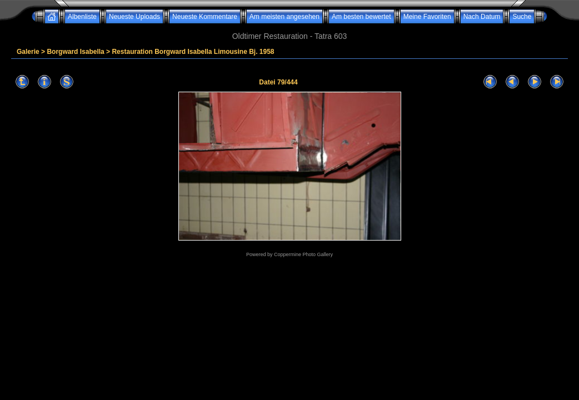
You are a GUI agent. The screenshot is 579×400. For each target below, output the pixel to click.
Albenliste (82, 17)
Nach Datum (482, 17)
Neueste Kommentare (204, 17)
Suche (521, 17)
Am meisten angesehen (284, 17)
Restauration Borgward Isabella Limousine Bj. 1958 (193, 52)
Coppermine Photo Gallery (303, 254)
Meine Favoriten (427, 17)
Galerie (28, 52)
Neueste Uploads (134, 17)
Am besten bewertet (361, 17)
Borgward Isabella (75, 52)
